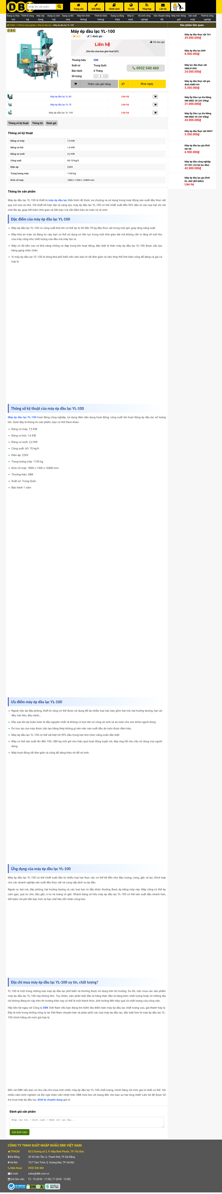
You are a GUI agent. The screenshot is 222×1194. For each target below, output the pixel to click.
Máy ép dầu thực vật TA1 (197, 34)
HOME (11, 25)
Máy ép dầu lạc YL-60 (60, 96)
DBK (96, 60)
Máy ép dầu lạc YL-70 (60, 104)
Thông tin (37, 123)
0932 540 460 (146, 68)
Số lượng (77, 76)
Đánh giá (51, 123)
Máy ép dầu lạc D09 (194, 50)
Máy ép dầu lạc (44, 25)
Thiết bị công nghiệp (26, 25)
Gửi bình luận (19, 1133)
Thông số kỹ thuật (18, 123)
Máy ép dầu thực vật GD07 (198, 131)
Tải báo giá (157, 42)
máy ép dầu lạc (57, 200)
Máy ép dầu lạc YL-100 (22, 417)
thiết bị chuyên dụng (50, 1099)
